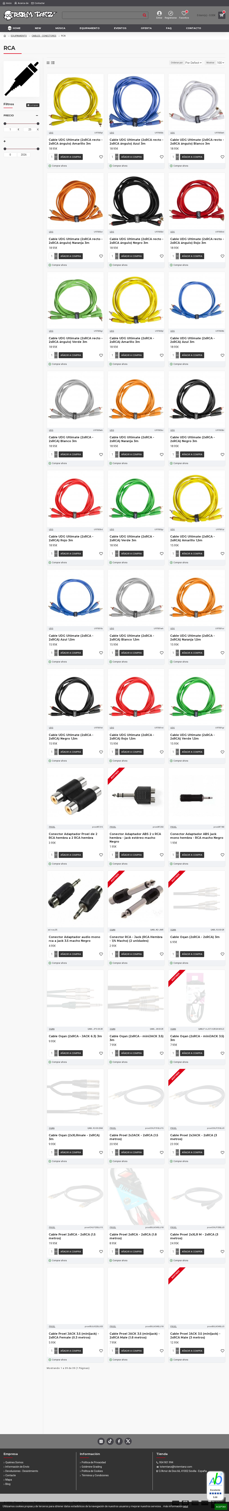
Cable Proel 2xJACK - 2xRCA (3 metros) (193, 1130)
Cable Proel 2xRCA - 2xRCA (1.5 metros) (72, 1228)
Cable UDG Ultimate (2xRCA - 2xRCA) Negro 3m (192, 437)
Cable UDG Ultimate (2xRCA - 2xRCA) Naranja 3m (132, 437)
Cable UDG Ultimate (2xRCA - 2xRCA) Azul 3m (192, 338)
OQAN (112, 924)
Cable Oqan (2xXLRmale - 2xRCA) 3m (74, 1130)
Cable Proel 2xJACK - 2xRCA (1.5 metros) (134, 1130)
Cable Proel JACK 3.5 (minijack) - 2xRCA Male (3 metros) (195, 1327)
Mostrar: (212, 62)
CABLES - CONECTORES (44, 35)
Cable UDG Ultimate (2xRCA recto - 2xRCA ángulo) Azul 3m (136, 141)
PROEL (52, 822)
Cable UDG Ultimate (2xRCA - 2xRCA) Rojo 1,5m (132, 732)
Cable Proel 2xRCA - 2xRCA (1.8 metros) (133, 1228)
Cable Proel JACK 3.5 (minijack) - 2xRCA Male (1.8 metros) (135, 1327)
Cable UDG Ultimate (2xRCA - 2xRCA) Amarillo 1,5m (192, 535)
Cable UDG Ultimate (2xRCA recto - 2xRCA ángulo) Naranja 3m (76, 240)
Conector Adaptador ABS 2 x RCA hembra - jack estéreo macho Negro (135, 832)
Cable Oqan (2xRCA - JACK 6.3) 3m (75, 1029)
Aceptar (221, 1506)
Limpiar (34, 105)
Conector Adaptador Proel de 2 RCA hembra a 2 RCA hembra (73, 830)
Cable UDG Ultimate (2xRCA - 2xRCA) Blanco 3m (71, 437)
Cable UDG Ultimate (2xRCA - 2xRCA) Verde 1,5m (192, 732)
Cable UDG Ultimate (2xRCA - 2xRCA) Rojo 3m (71, 535)
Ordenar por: (169, 62)
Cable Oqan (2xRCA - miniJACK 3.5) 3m (137, 1031)
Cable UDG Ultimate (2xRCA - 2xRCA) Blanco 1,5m (132, 634)
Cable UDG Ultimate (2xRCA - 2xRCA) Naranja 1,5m (192, 634)
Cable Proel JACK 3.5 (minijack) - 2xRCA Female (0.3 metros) (74, 1327)
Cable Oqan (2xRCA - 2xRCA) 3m (195, 931)
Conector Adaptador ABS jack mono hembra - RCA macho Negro (196, 830)
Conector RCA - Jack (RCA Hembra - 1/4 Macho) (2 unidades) (136, 933)
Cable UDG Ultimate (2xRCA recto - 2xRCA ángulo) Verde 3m (76, 338)
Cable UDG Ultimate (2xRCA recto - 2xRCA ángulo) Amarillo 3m (76, 141)
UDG (51, 133)
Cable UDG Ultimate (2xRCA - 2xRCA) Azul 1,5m (71, 634)
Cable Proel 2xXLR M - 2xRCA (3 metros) (194, 1228)
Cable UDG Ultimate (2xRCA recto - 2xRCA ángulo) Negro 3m (136, 240)
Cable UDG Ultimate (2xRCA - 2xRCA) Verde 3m (132, 535)
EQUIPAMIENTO (19, 35)
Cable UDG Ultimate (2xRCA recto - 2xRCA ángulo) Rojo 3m (197, 240)
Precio (9, 115)
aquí (185, 1506)
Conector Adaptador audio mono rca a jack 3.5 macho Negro (74, 933)
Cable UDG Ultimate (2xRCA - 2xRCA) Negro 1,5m (71, 732)
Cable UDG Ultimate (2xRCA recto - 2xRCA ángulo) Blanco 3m (197, 141)
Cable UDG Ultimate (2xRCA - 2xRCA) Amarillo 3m (132, 338)
